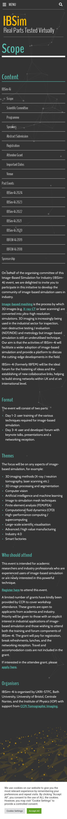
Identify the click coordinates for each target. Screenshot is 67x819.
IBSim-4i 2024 (14, 192)
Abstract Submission (17, 136)
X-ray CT (29, 309)
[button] (61, 4)
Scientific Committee (17, 108)
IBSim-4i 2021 (14, 221)
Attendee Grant (15, 155)
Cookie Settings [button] (15, 811)
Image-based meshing (17, 304)
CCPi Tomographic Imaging (39, 706)
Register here (11, 590)
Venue (10, 174)
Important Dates (15, 164)
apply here (9, 667)
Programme (13, 117)
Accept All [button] (34, 811)
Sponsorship (8, 258)
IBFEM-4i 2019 (14, 240)
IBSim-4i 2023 (14, 202)
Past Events (8, 183)
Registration (13, 145)
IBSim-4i (6, 89)
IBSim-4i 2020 (14, 230)
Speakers (11, 127)
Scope (10, 98)
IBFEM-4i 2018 (14, 249)
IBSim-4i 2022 (14, 211)
